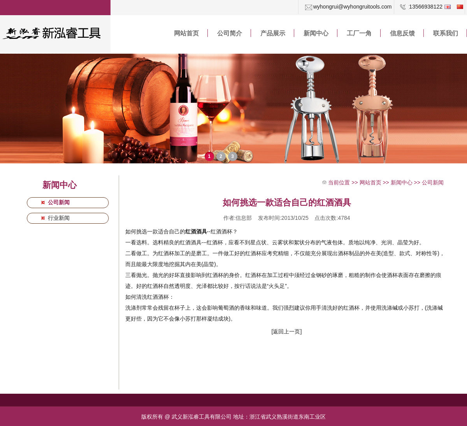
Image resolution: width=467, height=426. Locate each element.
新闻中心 (316, 33)
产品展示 (272, 33)
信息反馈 (402, 33)
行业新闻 (58, 218)
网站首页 (186, 33)
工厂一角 (359, 33)
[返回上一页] (287, 331)
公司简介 (229, 33)
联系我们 (445, 33)
